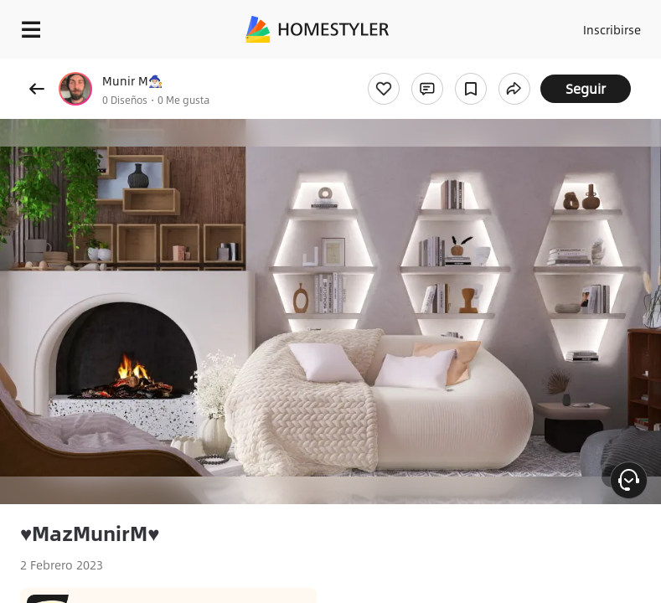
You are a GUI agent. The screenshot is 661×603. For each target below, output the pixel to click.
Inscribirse (612, 29)
